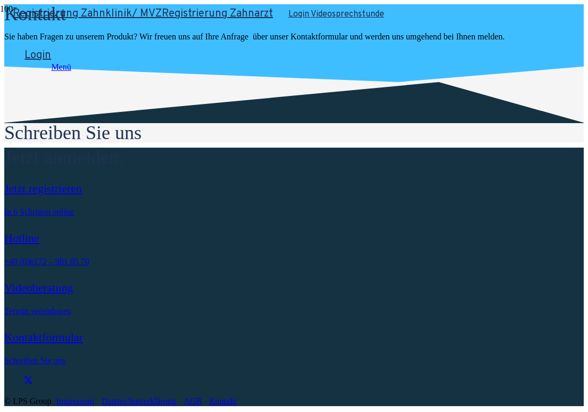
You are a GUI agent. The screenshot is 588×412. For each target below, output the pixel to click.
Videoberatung (38, 287)
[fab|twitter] (100, 381)
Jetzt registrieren (43, 188)
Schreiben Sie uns (34, 360)
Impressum (75, 401)
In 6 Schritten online (39, 211)
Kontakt (223, 401)
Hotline (21, 238)
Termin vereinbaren (37, 311)
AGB (193, 401)
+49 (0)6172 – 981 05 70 (46, 261)
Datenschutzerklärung (140, 401)
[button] (225, 67)
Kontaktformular (43, 337)
